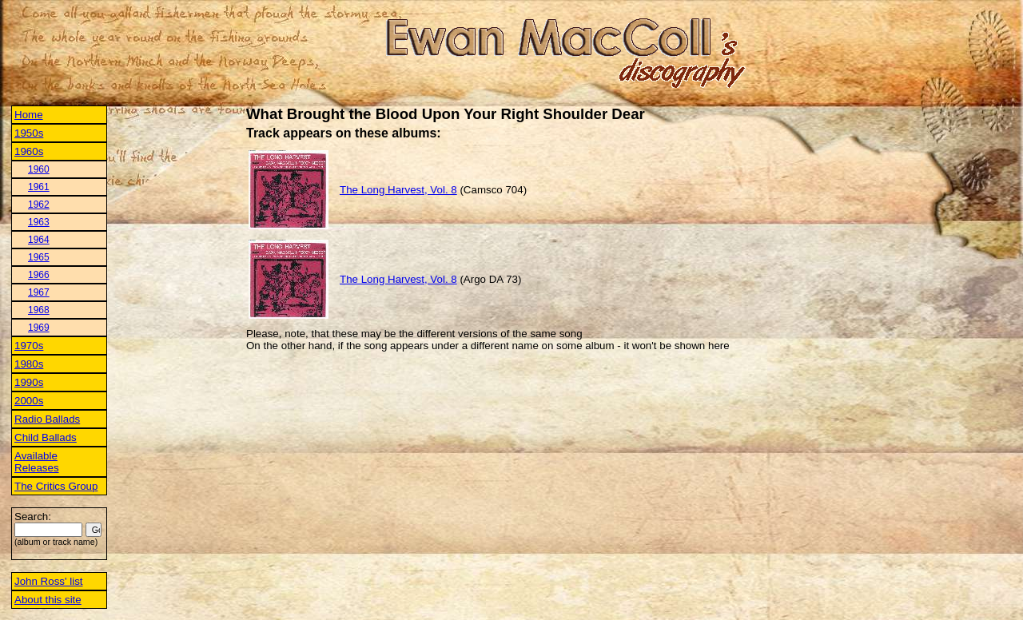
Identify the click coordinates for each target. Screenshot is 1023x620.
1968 (39, 310)
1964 (39, 239)
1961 (39, 187)
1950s (28, 133)
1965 (39, 257)
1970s (28, 346)
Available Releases (36, 462)
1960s (28, 151)
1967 (39, 292)
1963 (39, 222)
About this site (48, 600)
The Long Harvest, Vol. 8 (398, 190)
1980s (28, 364)
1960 (39, 169)
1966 (39, 274)
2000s (28, 401)
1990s (28, 382)
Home (28, 115)
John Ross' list (48, 581)
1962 (39, 204)
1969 (39, 327)
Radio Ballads (47, 419)
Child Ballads (45, 437)
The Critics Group (56, 486)
